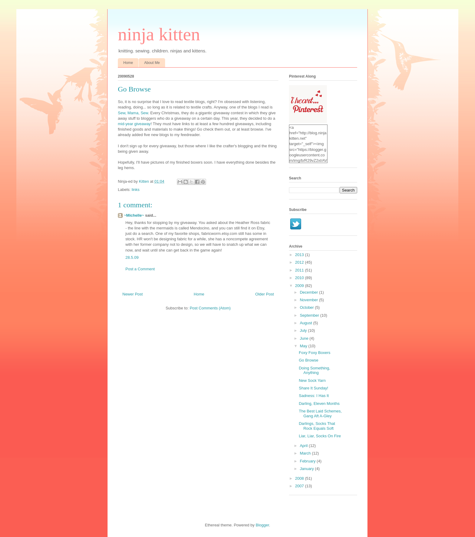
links (136, 189)
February (308, 461)
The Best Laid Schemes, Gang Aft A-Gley (320, 413)
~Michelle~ (134, 215)
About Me (152, 63)
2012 (300, 262)
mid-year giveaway (134, 124)
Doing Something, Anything (314, 370)
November (309, 300)
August (306, 323)
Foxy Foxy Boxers (314, 352)
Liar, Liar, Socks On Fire (320, 436)
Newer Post (132, 294)
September (310, 315)
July (304, 330)
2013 (300, 254)
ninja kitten (159, 34)
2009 (300, 285)
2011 (300, 270)
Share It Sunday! (313, 388)
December (309, 292)
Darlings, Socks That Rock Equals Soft (317, 426)
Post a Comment (140, 269)
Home (128, 63)
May (304, 346)
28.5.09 (131, 257)
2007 (300, 486)
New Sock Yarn (312, 380)
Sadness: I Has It (314, 395)
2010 (300, 277)
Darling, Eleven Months (319, 403)
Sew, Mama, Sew (133, 113)
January (307, 468)
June (305, 338)
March (306, 453)
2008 (300, 478)
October (307, 307)
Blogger (262, 525)
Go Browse (308, 360)
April (304, 445)
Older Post (264, 294)
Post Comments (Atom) (210, 308)
